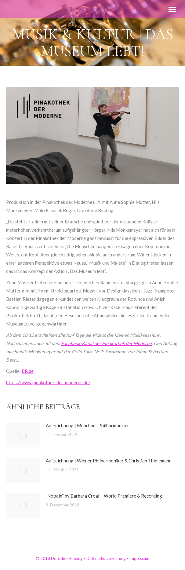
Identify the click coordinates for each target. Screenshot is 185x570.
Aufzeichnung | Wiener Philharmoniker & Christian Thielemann (109, 460)
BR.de (28, 371)
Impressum (139, 558)
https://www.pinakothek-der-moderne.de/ (48, 382)
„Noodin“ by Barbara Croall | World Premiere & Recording (104, 495)
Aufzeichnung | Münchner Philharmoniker (87, 425)
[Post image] (23, 435)
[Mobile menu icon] (172, 9)
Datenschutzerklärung (105, 558)
